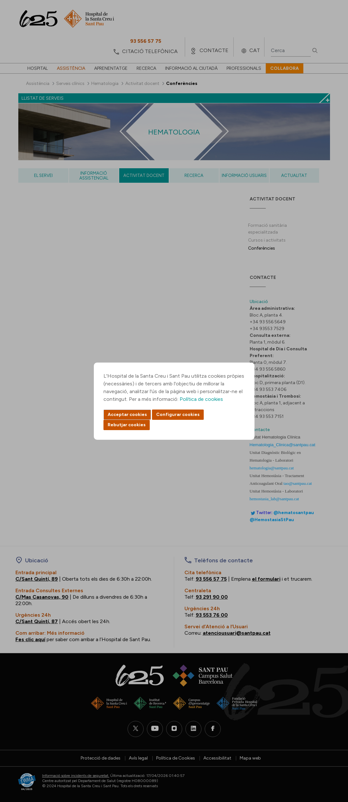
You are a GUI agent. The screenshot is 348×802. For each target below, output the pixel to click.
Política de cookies (201, 399)
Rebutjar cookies (127, 425)
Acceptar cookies (127, 414)
